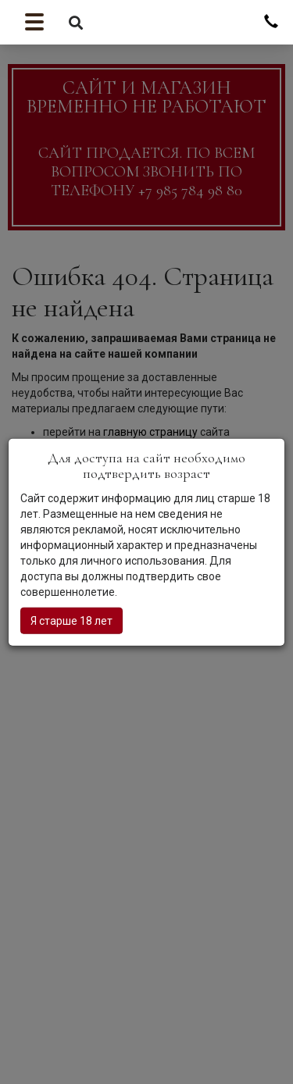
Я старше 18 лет (71, 620)
